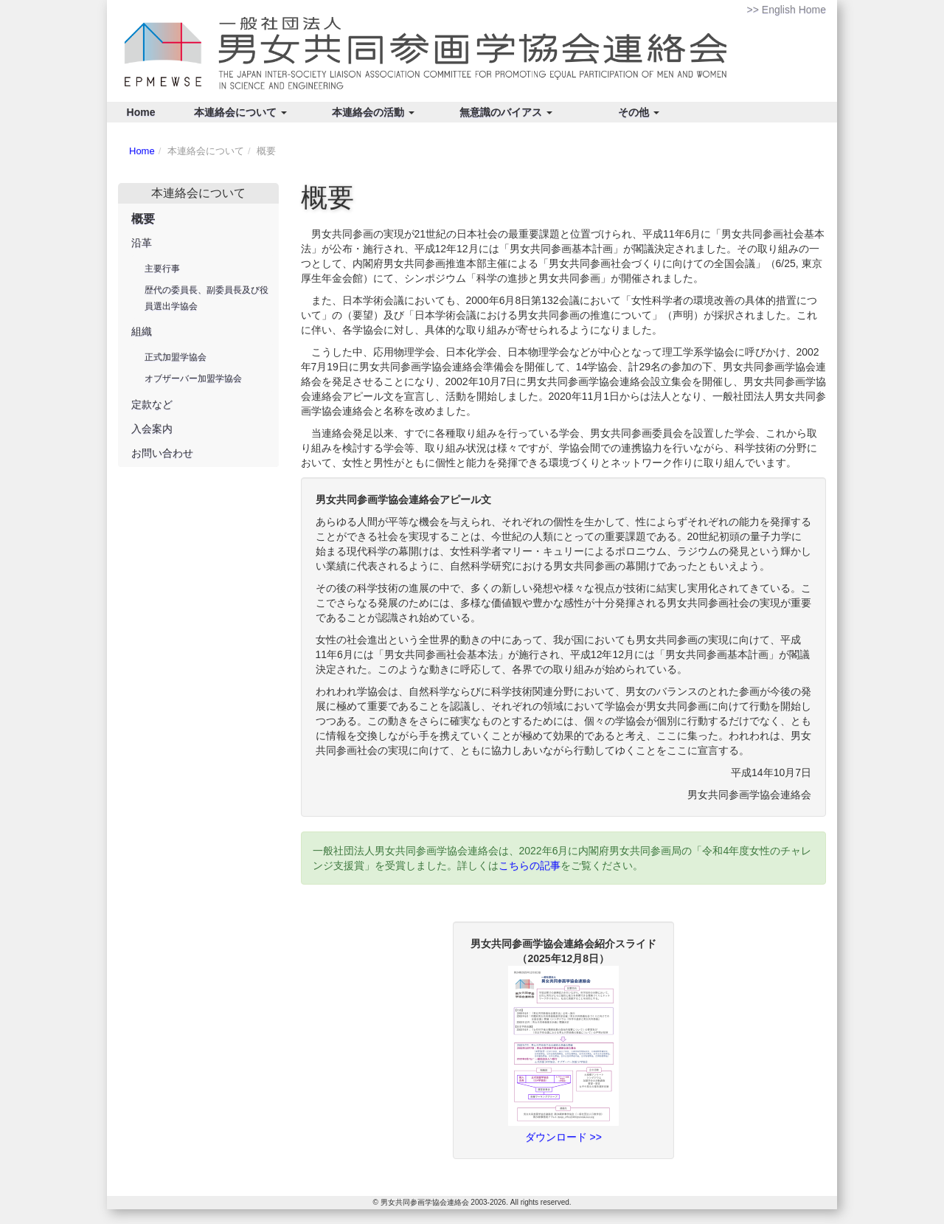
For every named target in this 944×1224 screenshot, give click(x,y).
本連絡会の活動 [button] (373, 112)
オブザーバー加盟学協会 (193, 378)
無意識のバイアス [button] (505, 112)
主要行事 (162, 268)
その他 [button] (638, 112)
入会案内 (152, 429)
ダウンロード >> (563, 1137)
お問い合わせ (162, 453)
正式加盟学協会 (175, 357)
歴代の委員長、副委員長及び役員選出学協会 (206, 298)
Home (141, 112)
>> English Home (786, 9)
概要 (143, 218)
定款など (152, 404)
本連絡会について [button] (240, 112)
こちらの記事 (529, 865)
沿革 (141, 243)
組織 (141, 331)
